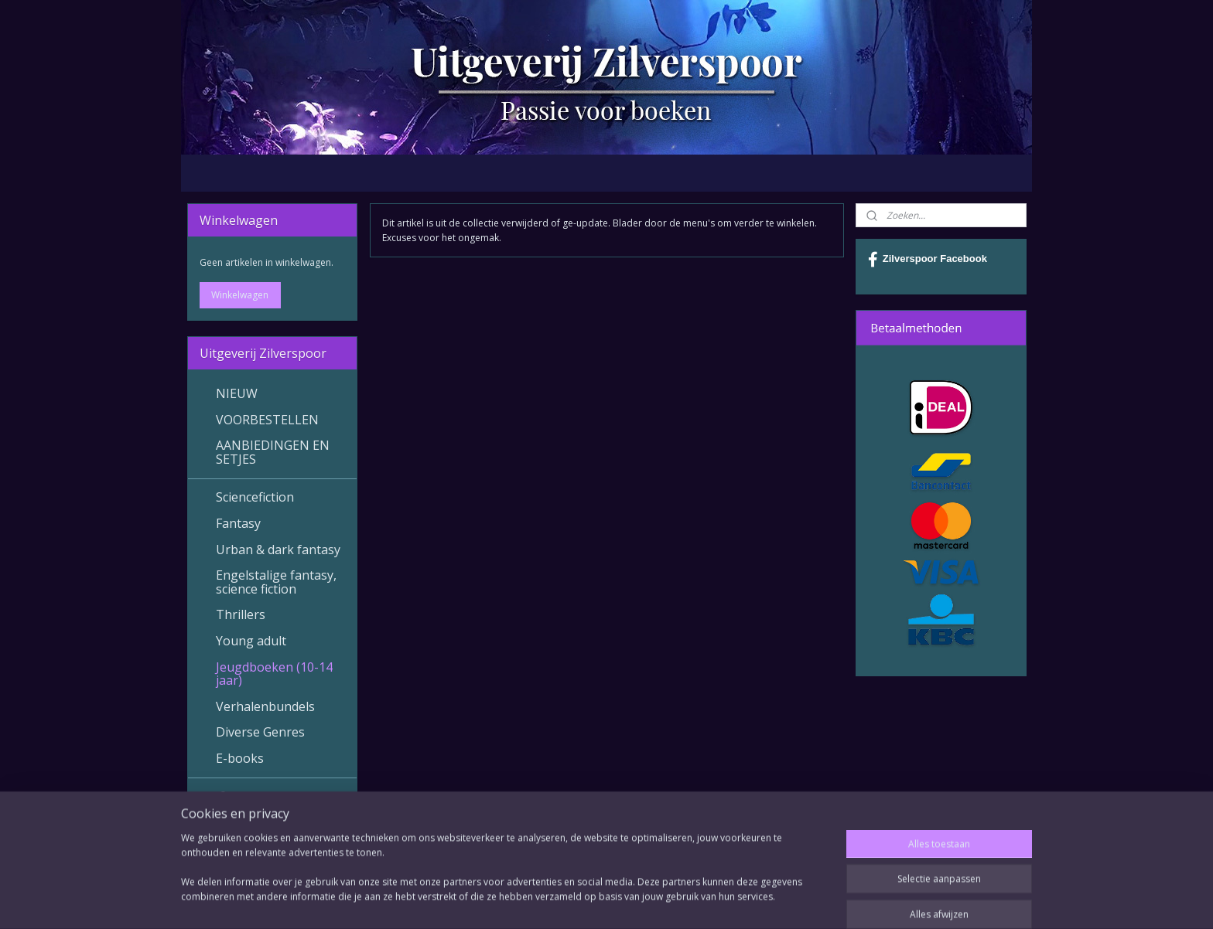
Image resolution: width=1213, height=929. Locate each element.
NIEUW (237, 393)
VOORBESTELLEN (267, 419)
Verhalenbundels (265, 706)
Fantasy (238, 523)
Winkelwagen (239, 294)
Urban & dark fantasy (278, 549)
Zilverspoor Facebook (927, 259)
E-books (240, 758)
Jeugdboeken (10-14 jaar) (274, 673)
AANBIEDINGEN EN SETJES (273, 452)
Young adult (251, 640)
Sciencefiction (255, 496)
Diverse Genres (260, 731)
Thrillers (240, 614)
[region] (504, 882)
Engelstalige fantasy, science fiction (276, 582)
